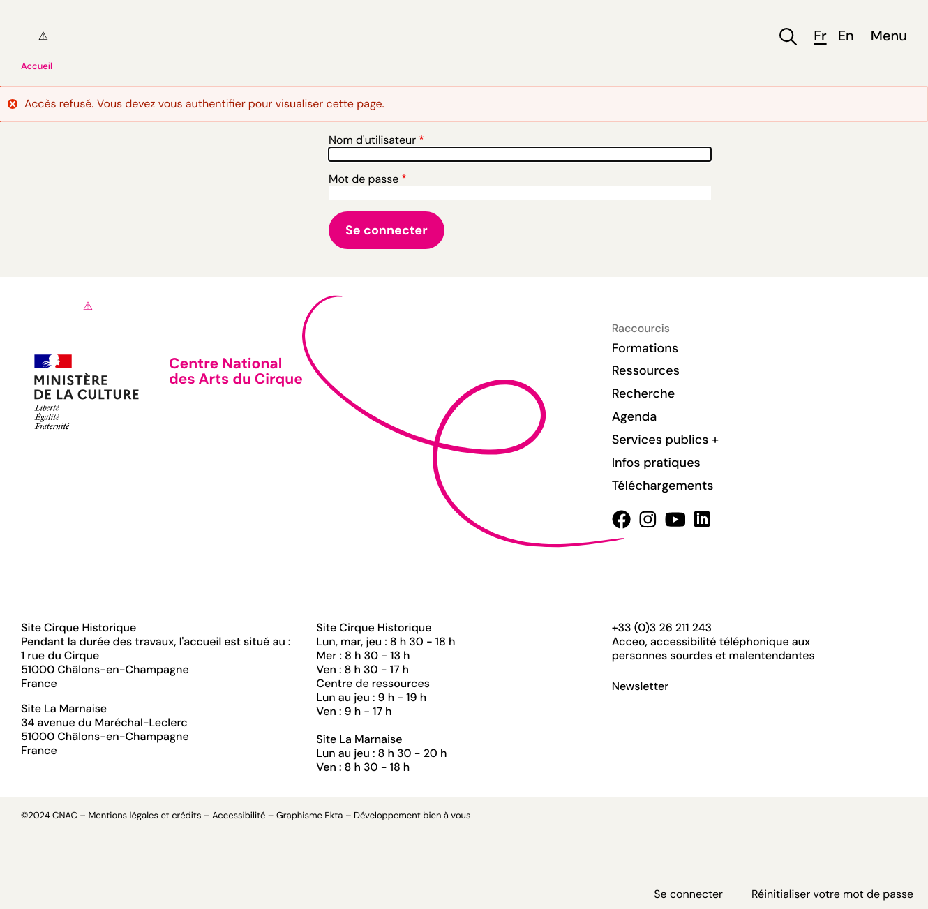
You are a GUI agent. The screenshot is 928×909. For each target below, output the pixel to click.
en (846, 36)
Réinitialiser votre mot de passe (832, 894)
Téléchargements (663, 485)
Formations (645, 348)
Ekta (333, 816)
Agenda (634, 416)
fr (820, 36)
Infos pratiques (656, 462)
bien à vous (446, 816)
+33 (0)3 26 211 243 (662, 627)
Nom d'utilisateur (372, 140)
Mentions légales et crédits (144, 816)
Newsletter (640, 686)
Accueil (36, 67)
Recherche (643, 393)
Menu (889, 36)
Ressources (646, 370)
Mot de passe (363, 179)
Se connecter (688, 894)
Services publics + (665, 439)
